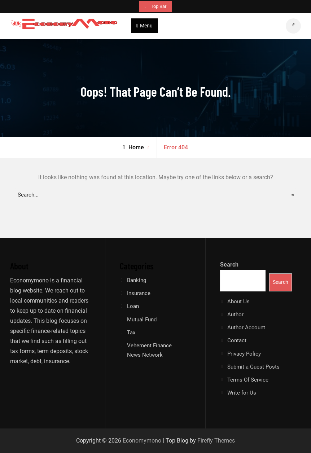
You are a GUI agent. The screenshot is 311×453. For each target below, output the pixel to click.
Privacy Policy (244, 354)
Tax (131, 332)
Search (229, 264)
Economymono (142, 440)
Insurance (138, 293)
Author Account (246, 327)
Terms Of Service (247, 380)
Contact (236, 340)
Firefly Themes (216, 440)
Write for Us (241, 393)
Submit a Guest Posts (253, 367)
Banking (136, 280)
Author (235, 314)
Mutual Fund (142, 319)
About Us (238, 301)
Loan (133, 306)
